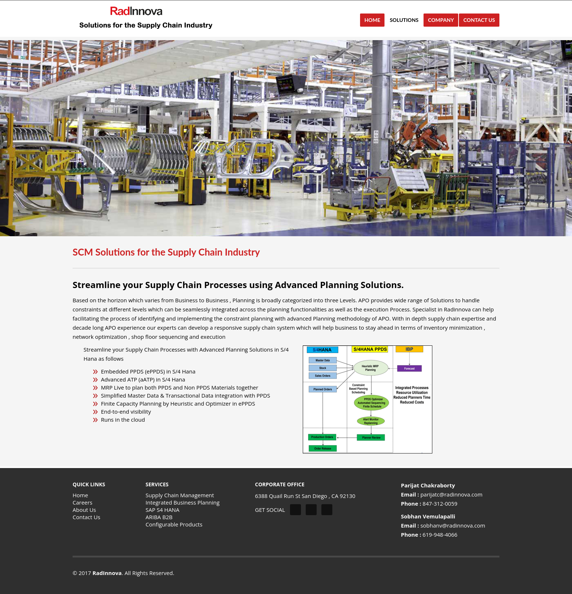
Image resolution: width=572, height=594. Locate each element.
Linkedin (326, 509)
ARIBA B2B (159, 517)
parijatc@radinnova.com (451, 494)
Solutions (401, 20)
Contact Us (86, 517)
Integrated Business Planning (183, 502)
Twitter (295, 509)
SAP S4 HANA (162, 509)
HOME (372, 20)
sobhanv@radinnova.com (452, 525)
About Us (84, 509)
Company (439, 22)
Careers (82, 502)
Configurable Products (174, 524)
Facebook (311, 509)
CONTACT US (479, 20)
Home (80, 495)
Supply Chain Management (180, 495)
